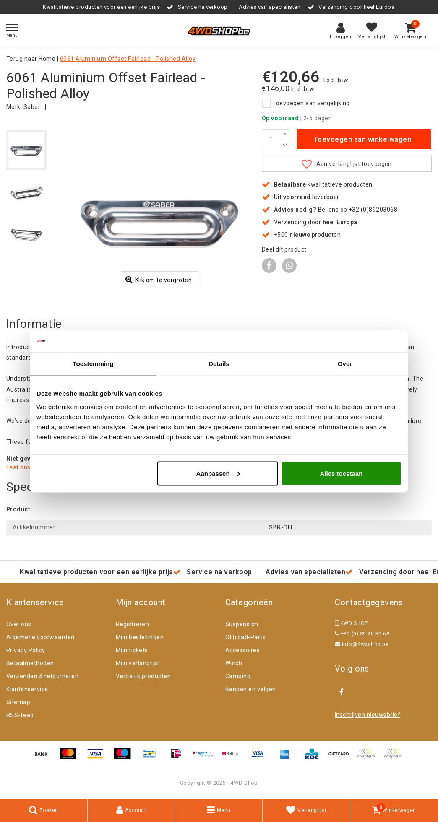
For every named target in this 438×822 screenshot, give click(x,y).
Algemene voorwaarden (40, 637)
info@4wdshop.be (361, 644)
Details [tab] (219, 363)
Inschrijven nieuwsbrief (367, 714)
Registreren (132, 624)
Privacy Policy (25, 650)
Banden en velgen (250, 689)
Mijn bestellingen (140, 637)
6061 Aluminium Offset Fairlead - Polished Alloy (128, 58)
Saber (31, 107)
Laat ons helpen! (29, 467)
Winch (233, 663)
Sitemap (18, 702)
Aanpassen (218, 473)
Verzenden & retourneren (42, 676)
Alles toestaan (341, 473)
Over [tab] (345, 363)
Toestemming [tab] (93, 363)
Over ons (18, 624)
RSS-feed (20, 715)
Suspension (241, 624)
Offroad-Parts (245, 637)
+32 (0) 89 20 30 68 (362, 633)
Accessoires (242, 650)
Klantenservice (27, 689)
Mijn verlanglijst (138, 663)
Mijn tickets (132, 650)
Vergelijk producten (143, 676)
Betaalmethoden (30, 663)
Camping (237, 676)
